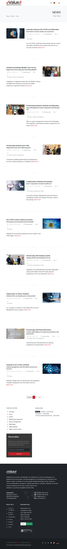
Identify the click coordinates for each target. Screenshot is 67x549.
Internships (56, 415)
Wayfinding (12, 424)
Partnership (50, 411)
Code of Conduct (10, 513)
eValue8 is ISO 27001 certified (17, 365)
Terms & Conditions (11, 509)
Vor (40, 397)
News (12, 16)
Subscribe (19, 454)
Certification (11, 517)
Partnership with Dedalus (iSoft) (38, 256)
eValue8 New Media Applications (22, 545)
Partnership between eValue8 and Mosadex (42, 106)
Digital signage (13, 427)
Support (10, 522)
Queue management (18, 77)
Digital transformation (15, 429)
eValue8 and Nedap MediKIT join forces (21, 68)
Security (43, 411)
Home (8, 16)
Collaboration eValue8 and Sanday (39, 182)
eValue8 (18, 542)
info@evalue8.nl (41, 496)
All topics (11, 412)
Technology (46, 413)
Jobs (9, 527)
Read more (41, 47)
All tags (38, 411)
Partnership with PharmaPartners (38, 330)
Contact (10, 524)
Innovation (38, 413)
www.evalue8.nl (40, 498)
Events (11, 417)
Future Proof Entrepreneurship (44, 415)
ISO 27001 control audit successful (19, 220)
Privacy (10, 519)
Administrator (47, 34)
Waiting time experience (16, 419)
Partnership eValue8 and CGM (17, 146)
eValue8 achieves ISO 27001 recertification (42, 29)
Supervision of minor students (17, 294)
